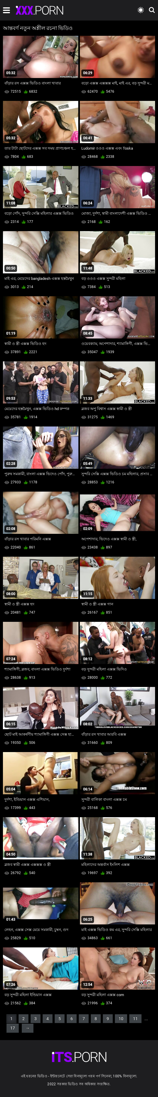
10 (121, 1018)
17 (12, 1028)
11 (135, 1018)
